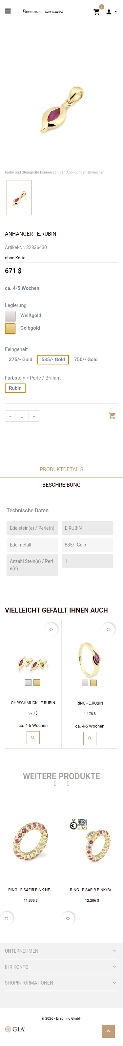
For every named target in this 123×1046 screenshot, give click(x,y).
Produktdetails (61, 469)
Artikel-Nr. (15, 247)
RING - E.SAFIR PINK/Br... (92, 890)
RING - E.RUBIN (89, 703)
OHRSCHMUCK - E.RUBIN (33, 703)
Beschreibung (61, 485)
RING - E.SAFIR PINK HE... (30, 890)
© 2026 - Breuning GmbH (62, 1018)
